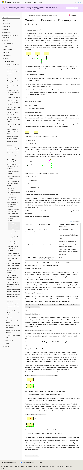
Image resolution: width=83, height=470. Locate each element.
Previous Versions (14, 466)
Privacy (35, 466)
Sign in (79, 2)
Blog (22, 466)
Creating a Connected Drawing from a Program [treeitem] (14, 226)
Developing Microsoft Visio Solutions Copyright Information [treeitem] (13, 71)
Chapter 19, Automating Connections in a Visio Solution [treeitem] (14, 191)
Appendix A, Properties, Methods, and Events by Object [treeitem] (13, 306)
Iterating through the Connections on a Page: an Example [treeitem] (13, 211)
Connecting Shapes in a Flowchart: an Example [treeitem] (14, 248)
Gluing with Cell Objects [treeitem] (14, 238)
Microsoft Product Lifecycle (47, 7)
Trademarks (68, 466)
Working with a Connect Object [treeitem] (12, 198)
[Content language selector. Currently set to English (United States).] (9, 463)
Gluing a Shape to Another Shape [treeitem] (14, 242)
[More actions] (79, 15)
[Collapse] (20, 13)
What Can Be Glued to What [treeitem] (15, 233)
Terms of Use (59, 466)
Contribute (29, 466)
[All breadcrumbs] (26, 15)
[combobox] (11, 17)
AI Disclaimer (4, 466)
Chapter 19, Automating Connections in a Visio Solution (43, 15)
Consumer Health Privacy (46, 466)
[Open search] (75, 2)
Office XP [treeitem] (5, 20)
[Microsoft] (3, 2)
